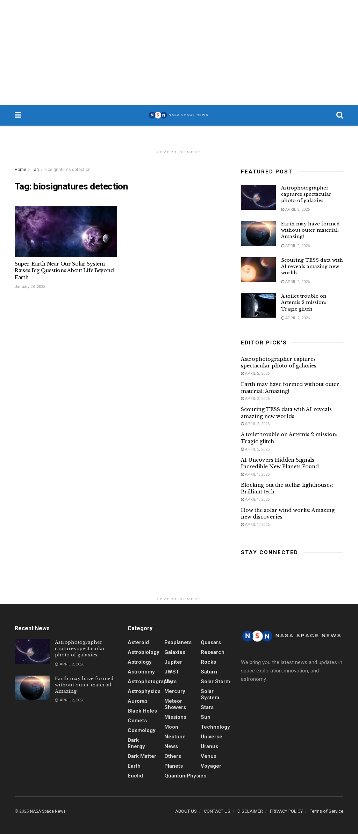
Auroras (138, 701)
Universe (211, 737)
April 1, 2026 (255, 474)
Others (172, 756)
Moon (171, 727)
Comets (137, 720)
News (171, 746)
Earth (134, 766)
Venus (208, 756)
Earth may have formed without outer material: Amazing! (310, 230)
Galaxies (174, 652)
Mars (170, 681)
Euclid (135, 776)
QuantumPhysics (185, 776)
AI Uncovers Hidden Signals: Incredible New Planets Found (280, 463)
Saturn (209, 672)
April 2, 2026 (295, 209)
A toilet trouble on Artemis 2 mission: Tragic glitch (304, 302)
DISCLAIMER (250, 811)
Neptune (175, 737)
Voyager (211, 766)
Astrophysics (144, 691)
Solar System (210, 694)
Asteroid (138, 642)
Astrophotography (150, 681)
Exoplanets (178, 642)
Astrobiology (143, 652)
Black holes (142, 711)
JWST (171, 672)
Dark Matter (142, 756)
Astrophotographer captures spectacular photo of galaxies (306, 194)
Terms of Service (326, 811)
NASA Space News (48, 811)
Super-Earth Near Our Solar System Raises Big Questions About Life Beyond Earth (64, 271)
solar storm (215, 681)
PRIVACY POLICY (286, 811)
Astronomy (141, 672)
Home (20, 169)
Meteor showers (175, 704)
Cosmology (142, 730)
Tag (35, 169)
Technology (215, 727)
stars (207, 707)
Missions (175, 717)
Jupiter (173, 662)
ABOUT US (186, 811)
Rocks (208, 662)
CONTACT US (217, 811)
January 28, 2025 (30, 286)
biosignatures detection (67, 169)
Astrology (140, 662)
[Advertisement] (179, 52)
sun (205, 717)
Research (212, 652)
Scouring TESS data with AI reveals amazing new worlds (312, 266)
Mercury (174, 691)
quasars (211, 642)
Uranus (209, 746)
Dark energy (136, 743)
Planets (173, 766)
